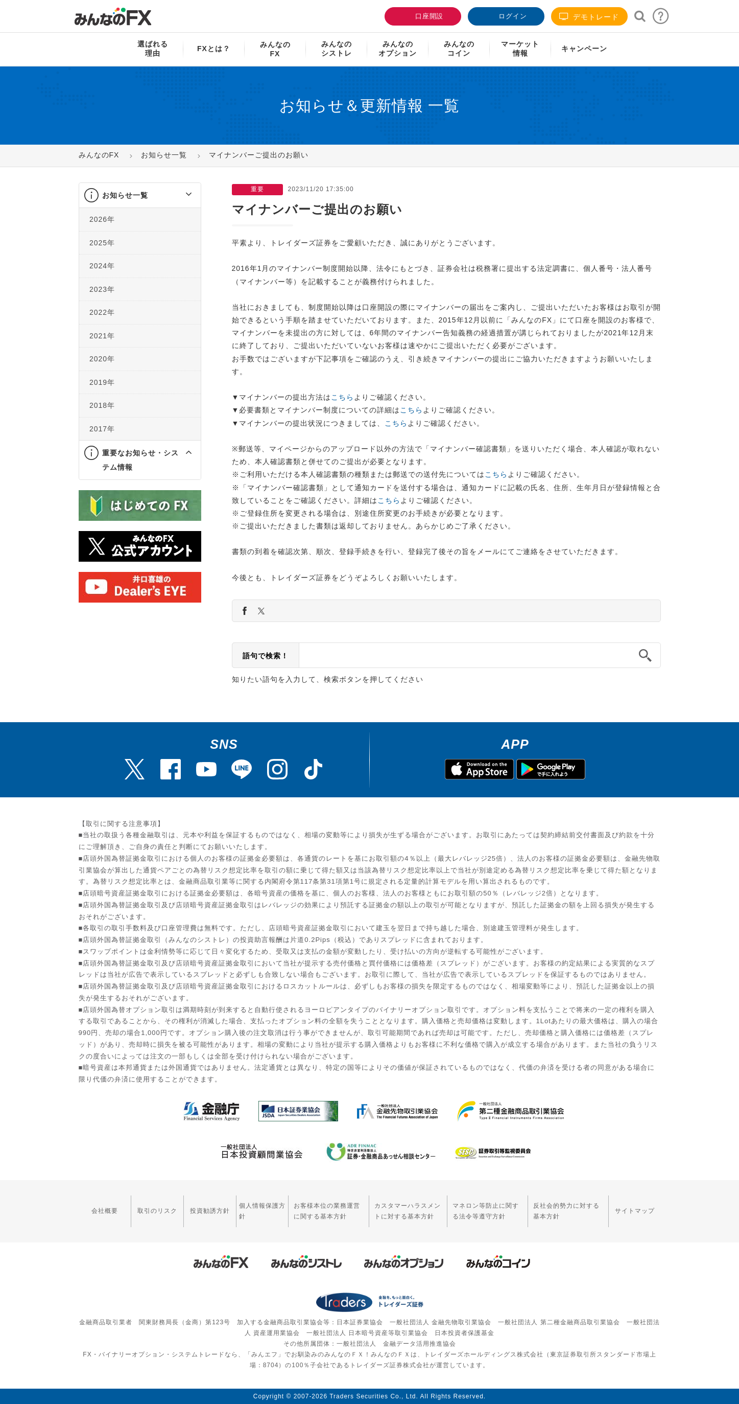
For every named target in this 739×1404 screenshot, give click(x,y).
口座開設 (422, 15)
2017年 (102, 429)
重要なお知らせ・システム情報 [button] (140, 460)
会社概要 (104, 1210)
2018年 (102, 405)
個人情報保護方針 (261, 1211)
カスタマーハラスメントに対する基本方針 (407, 1211)
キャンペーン (584, 48)
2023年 (102, 289)
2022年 (102, 312)
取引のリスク (157, 1210)
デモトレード (589, 16)
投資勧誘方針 (209, 1210)
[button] (179, 195)
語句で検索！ (266, 656)
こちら (342, 397)
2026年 (102, 219)
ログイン (505, 15)
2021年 (102, 336)
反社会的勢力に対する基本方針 (566, 1211)
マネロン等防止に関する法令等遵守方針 (485, 1211)
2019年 (102, 382)
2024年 (102, 266)
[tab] (140, 195)
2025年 (102, 243)
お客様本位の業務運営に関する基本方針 (326, 1211)
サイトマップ (635, 1210)
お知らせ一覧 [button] (125, 195)
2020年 (102, 359)
